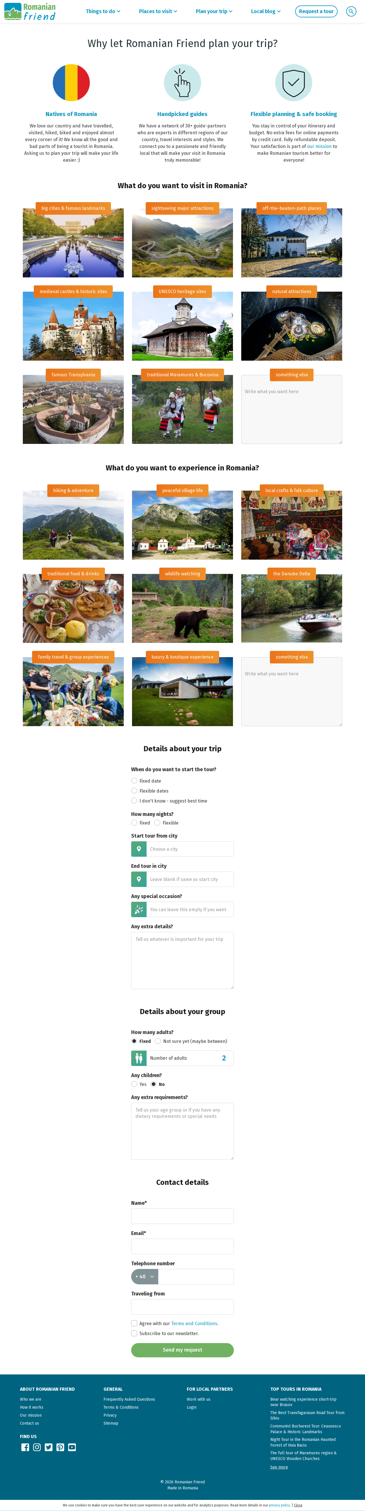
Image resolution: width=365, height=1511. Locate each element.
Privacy (110, 1415)
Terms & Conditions (121, 1407)
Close (298, 1505)
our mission (319, 146)
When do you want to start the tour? (173, 769)
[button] (279, 1467)
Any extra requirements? (159, 1097)
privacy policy (279, 1505)
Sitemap (111, 1423)
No (158, 1084)
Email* (138, 1233)
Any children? (146, 1075)
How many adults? (152, 1032)
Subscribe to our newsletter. (165, 1333)
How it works (31, 1407)
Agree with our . (174, 1323)
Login (191, 1407)
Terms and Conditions (194, 1323)
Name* (139, 1203)
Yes (139, 1084)
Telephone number (153, 1263)
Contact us (29, 1423)
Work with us (198, 1399)
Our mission (31, 1415)
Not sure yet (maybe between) (191, 1041)
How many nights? (152, 814)
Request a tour (316, 11)
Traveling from (148, 1294)
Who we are (30, 1399)
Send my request (182, 1350)
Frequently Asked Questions (129, 1399)
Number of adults (168, 1058)
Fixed (140, 823)
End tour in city (149, 866)
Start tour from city (154, 836)
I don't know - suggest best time (169, 801)
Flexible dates (150, 791)
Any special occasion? (156, 896)
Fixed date (146, 781)
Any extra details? (152, 926)
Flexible (166, 823)
